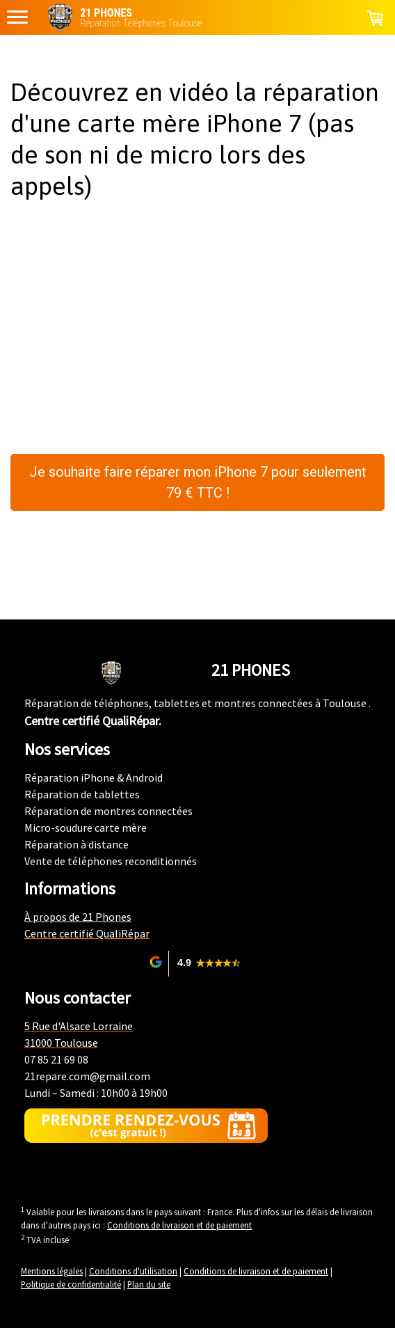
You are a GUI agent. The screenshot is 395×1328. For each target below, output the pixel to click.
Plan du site (148, 1284)
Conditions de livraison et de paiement (179, 1225)
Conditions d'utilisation (133, 1270)
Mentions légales (52, 1270)
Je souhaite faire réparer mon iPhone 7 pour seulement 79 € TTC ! (197, 482)
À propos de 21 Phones (77, 917)
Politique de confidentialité (71, 1284)
